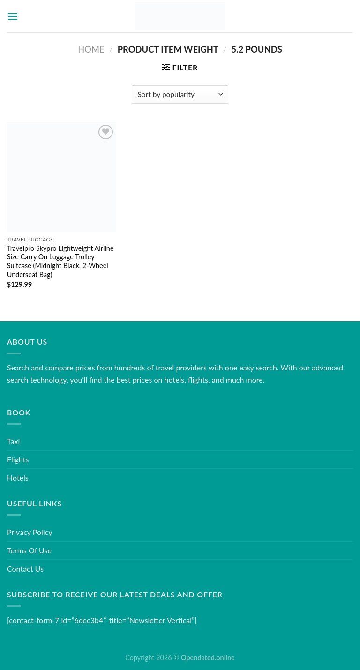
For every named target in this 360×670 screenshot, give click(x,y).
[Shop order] (180, 94)
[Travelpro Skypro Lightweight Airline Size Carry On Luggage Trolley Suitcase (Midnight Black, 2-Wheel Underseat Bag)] (61, 177)
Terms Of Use (29, 550)
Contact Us (25, 568)
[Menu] (12, 16)
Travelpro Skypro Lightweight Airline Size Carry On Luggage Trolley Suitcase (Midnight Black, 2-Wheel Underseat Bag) (60, 261)
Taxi (13, 441)
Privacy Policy (29, 531)
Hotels (18, 477)
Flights (18, 459)
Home (91, 49)
